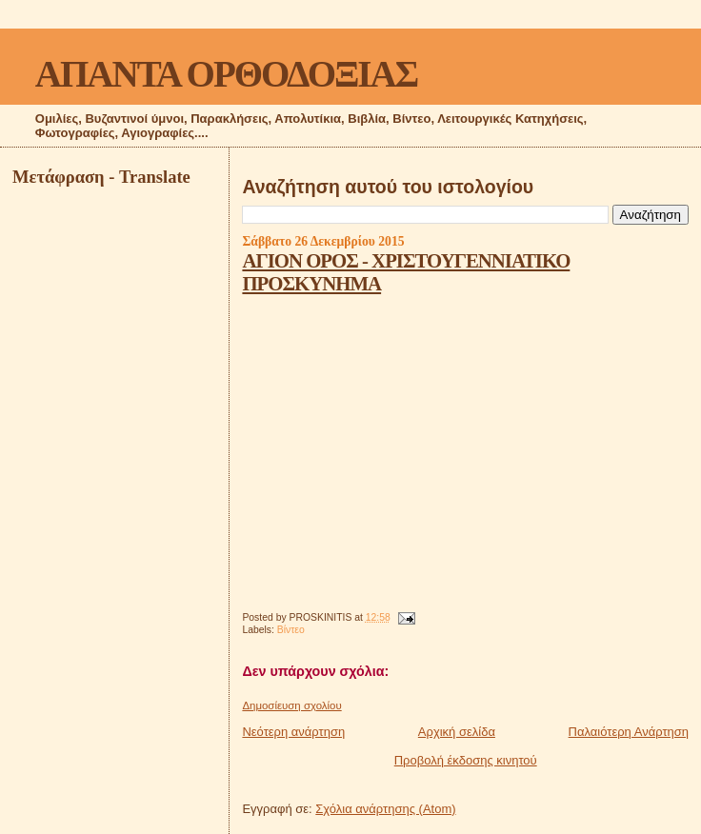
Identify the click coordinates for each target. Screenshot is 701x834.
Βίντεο (291, 630)
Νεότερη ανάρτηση (293, 732)
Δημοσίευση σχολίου (291, 705)
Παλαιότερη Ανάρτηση (629, 732)
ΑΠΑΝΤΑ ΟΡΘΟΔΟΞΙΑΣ (226, 73)
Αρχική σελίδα (456, 732)
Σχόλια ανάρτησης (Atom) (385, 809)
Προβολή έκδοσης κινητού (465, 760)
